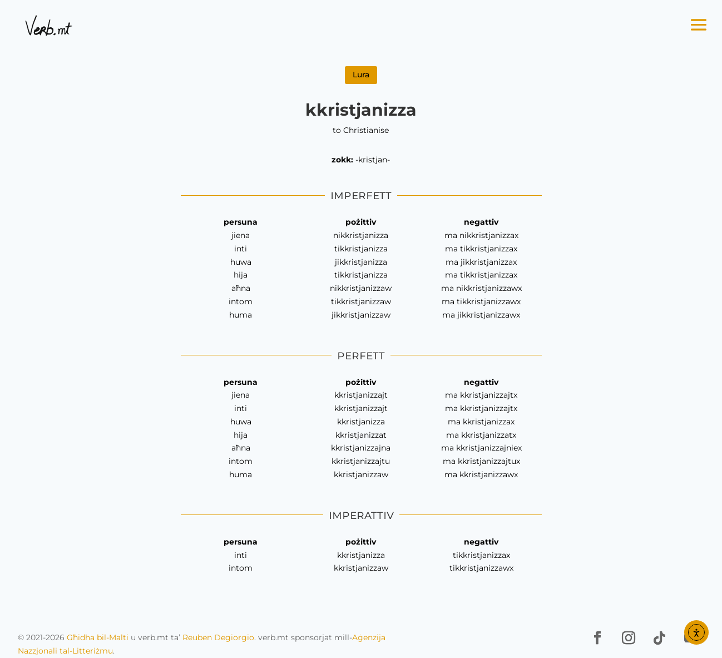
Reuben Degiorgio (218, 637)
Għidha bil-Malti (97, 637)
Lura (361, 75)
